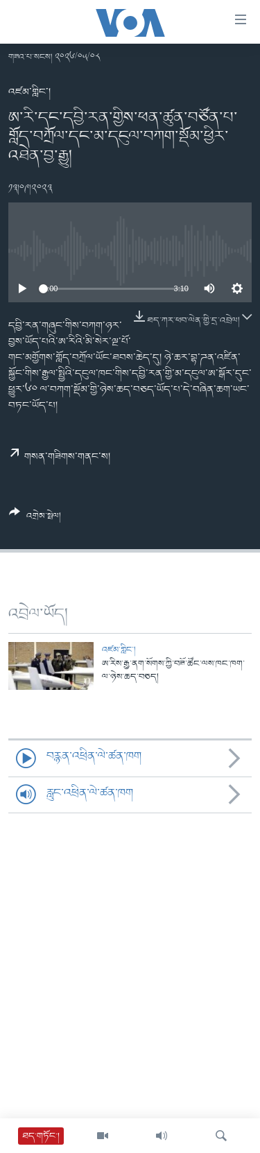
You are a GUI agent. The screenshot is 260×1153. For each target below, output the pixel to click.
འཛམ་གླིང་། (29, 92)
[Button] (35, 519)
